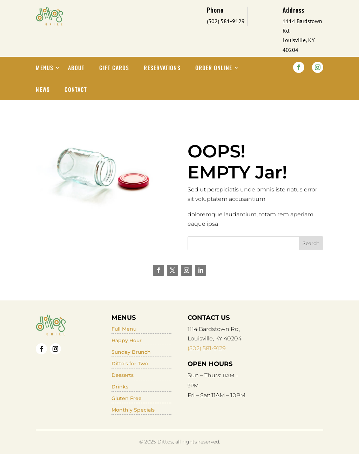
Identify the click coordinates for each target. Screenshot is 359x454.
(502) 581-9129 (207, 348)
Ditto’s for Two (129, 363)
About (76, 68)
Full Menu (123, 329)
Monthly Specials (133, 410)
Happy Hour (126, 340)
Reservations (162, 68)
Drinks (119, 387)
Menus (44, 68)
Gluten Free (126, 398)
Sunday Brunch (131, 352)
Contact (76, 90)
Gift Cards (114, 68)
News (42, 90)
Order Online (213, 68)
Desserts (122, 375)
